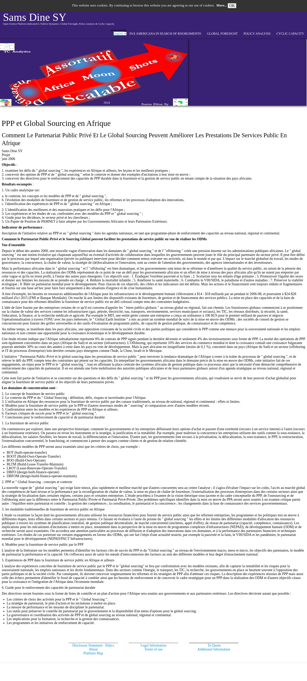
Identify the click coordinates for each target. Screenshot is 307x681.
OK (232, 6)
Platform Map (93, 653)
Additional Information (213, 649)
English (120, 33)
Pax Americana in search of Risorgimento (165, 33)
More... (221, 5)
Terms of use (153, 649)
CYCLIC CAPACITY (290, 33)
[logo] (58, 20)
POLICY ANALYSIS (257, 33)
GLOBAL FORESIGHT (222, 33)
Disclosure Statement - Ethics (93, 645)
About (93, 649)
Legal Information (153, 645)
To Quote (214, 645)
